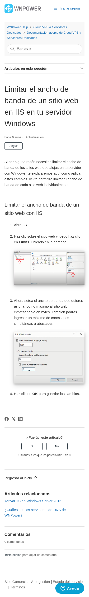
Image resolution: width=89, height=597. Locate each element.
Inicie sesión (13, 555)
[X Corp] (13, 419)
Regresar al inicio (21, 477)
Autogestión (40, 582)
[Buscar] (44, 49)
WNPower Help (17, 27)
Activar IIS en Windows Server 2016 (33, 501)
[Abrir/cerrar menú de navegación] (55, 8)
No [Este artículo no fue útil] (57, 446)
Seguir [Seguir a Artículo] (13, 146)
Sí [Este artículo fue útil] (32, 446)
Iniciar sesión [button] (70, 8)
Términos (17, 587)
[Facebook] (7, 419)
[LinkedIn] (20, 419)
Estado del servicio (68, 582)
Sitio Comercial (16, 582)
